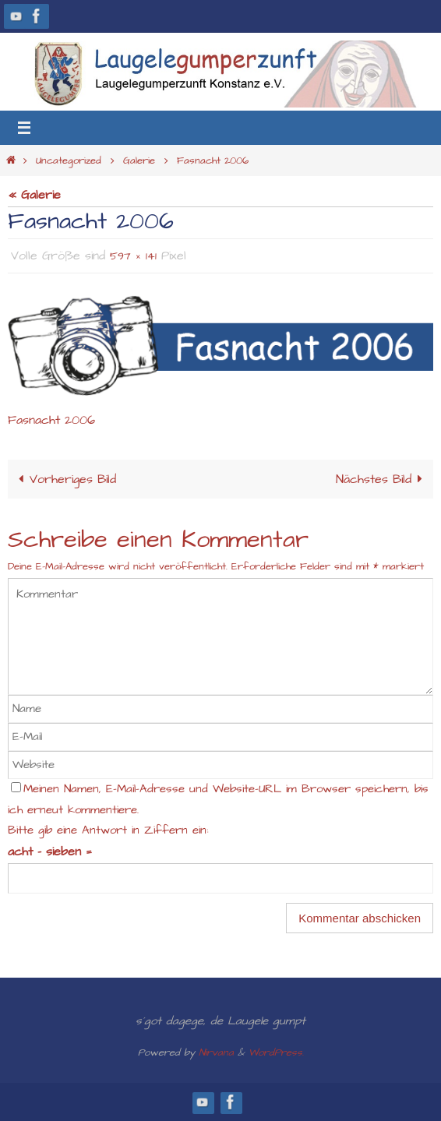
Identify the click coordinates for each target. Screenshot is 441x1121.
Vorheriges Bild (64, 479)
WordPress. (276, 1052)
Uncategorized (68, 160)
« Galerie (34, 195)
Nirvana (216, 1052)
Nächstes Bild (382, 479)
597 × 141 (133, 256)
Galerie (139, 160)
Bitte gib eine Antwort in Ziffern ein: (108, 830)
